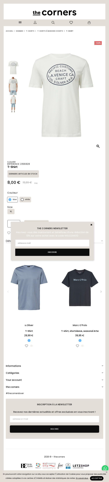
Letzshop (81, 465)
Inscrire (55, 429)
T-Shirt (29, 331)
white (27, 199)
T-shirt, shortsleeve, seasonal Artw (80, 331)
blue (15, 199)
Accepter (97, 478)
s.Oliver (11, 161)
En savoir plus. (82, 478)
